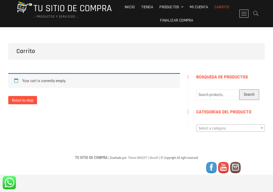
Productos (169, 7)
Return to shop (23, 100)
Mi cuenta (199, 7)
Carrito (222, 7)
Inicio (130, 7)
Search (249, 94)
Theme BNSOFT (138, 158)
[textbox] (230, 128)
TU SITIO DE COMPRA (72, 8)
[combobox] (230, 128)
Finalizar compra (176, 20)
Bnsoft (154, 158)
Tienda (147, 7)
